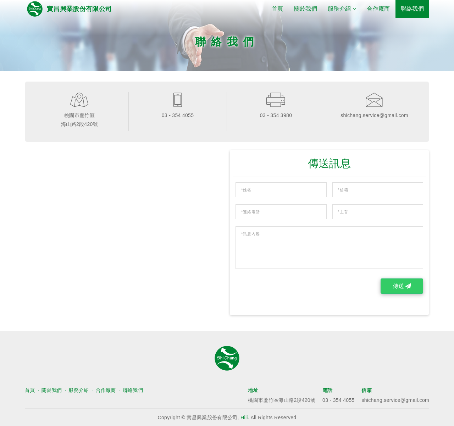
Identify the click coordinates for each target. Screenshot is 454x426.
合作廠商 (378, 9)
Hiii (244, 417)
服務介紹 (78, 390)
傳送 (402, 286)
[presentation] (289, 292)
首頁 (280, 8)
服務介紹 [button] (342, 9)
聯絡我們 (412, 9)
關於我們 (305, 9)
